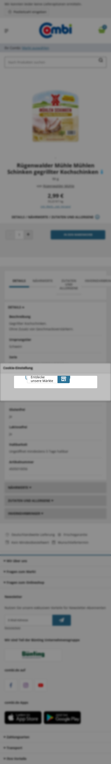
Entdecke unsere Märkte (42, 379)
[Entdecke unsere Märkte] (64, 378)
